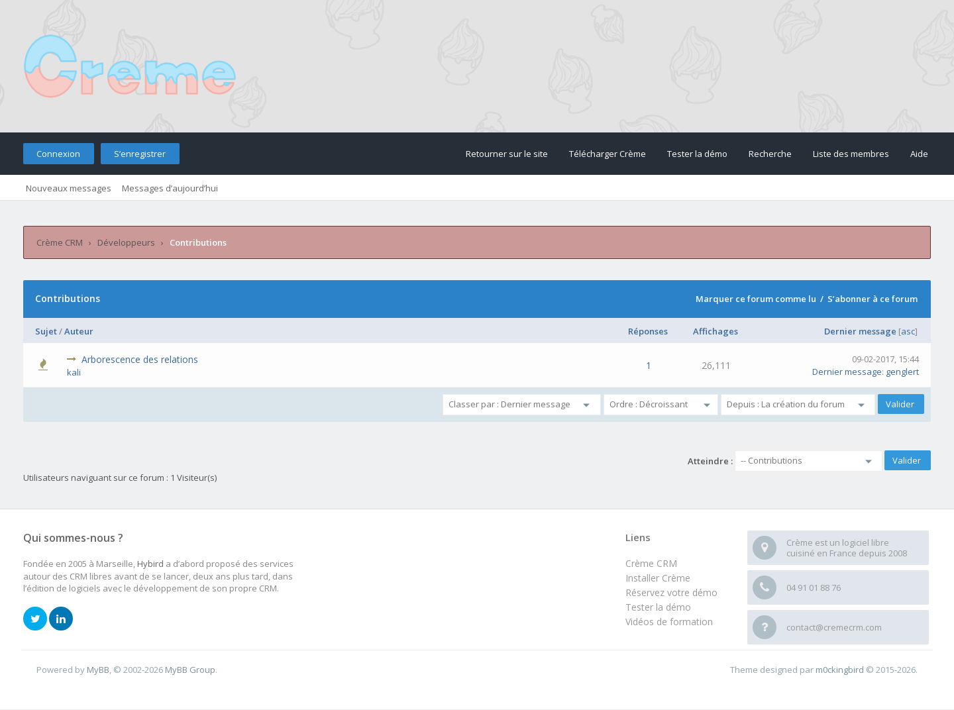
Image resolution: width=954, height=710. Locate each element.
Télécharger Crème (607, 154)
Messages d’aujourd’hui (170, 188)
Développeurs (126, 242)
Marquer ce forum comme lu (756, 299)
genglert (902, 372)
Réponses (648, 331)
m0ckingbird (840, 670)
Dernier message (860, 331)
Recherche (770, 154)
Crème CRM (59, 242)
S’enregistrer (140, 154)
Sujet (46, 331)
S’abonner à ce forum (872, 299)
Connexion (58, 154)
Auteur (78, 331)
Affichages (715, 331)
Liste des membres (851, 154)
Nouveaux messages (68, 188)
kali (74, 372)
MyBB (98, 670)
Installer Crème (657, 578)
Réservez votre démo (671, 592)
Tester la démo (697, 154)
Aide (919, 154)
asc (908, 331)
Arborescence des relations (139, 359)
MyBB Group (190, 670)
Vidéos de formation (669, 621)
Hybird (150, 564)
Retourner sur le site (507, 154)
